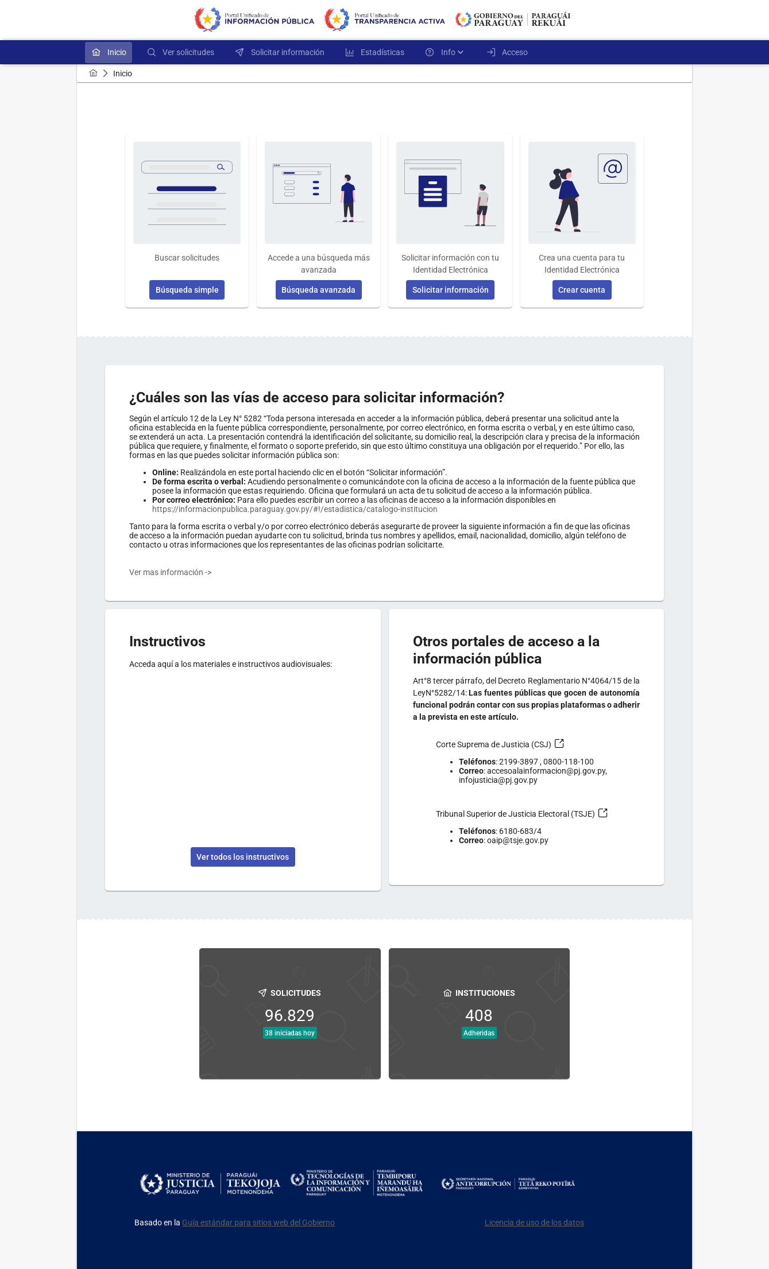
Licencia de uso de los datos (534, 1222)
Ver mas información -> (170, 572)
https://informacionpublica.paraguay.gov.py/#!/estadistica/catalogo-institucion (295, 509)
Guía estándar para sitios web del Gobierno (258, 1222)
